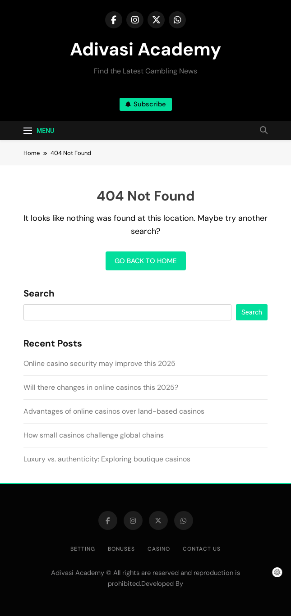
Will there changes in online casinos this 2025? (100, 387)
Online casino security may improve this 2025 (99, 363)
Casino (159, 548)
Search (39, 293)
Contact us (202, 548)
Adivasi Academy (145, 49)
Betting (82, 548)
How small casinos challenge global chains (93, 435)
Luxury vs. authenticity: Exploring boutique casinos (106, 459)
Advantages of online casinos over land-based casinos (113, 411)
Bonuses (121, 548)
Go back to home (146, 260)
